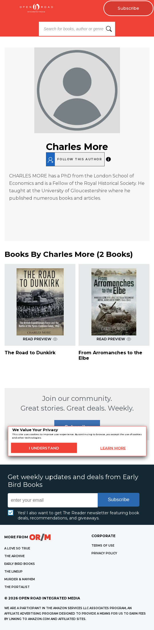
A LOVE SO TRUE (17, 548)
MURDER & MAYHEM (19, 579)
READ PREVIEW (40, 339)
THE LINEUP (13, 571)
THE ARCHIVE (14, 556)
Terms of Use (102, 545)
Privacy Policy (104, 553)
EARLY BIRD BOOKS (19, 564)
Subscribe (128, 8)
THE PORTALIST (17, 587)
